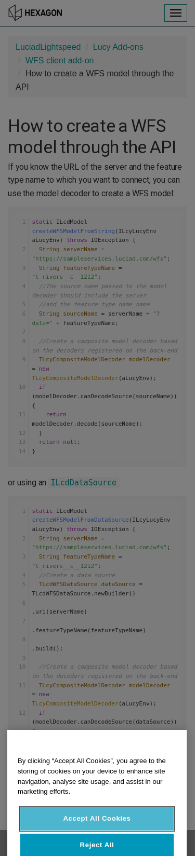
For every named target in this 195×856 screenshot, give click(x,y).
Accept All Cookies (97, 830)
